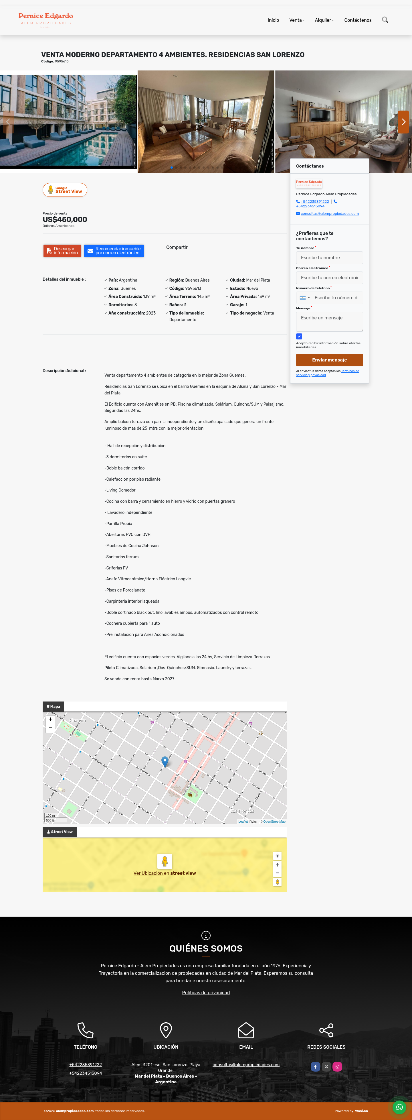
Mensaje (304, 308)
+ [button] (50, 720)
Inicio (273, 20)
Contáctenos (358, 20)
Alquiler (323, 20)
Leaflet (243, 821)
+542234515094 (310, 206)
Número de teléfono (314, 288)
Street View (65, 189)
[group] (68, 121)
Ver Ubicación (149, 873)
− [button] (50, 728)
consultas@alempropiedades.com (330, 213)
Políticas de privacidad (206, 992)
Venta (295, 20)
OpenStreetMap (274, 821)
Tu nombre (306, 247)
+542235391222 (315, 201)
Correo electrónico (313, 268)
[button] (172, 167)
